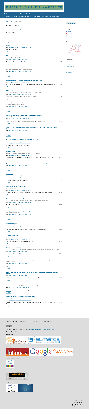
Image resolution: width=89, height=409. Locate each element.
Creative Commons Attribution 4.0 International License (41, 329)
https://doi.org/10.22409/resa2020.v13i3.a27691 (20, 94)
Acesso (83, 1)
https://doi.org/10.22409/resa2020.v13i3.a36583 (20, 214)
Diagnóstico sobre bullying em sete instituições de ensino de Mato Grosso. (24, 80)
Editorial (8, 45)
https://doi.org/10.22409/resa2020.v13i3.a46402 (20, 143)
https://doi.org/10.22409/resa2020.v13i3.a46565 (20, 202)
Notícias (16, 13)
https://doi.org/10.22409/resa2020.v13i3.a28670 (20, 227)
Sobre (21, 13)
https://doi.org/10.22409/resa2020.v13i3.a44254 (20, 239)
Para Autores (68, 64)
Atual (5, 13)
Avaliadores (29, 13)
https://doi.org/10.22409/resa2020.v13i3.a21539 (20, 155)
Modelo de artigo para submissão (43, 13)
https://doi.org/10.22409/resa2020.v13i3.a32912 (20, 118)
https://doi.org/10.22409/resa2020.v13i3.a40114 (20, 130)
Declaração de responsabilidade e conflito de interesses (18, 16)
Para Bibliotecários (70, 66)
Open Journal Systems (71, 72)
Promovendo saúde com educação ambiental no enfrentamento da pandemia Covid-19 (27, 163)
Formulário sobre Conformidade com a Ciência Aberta (46, 16)
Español (69, 33)
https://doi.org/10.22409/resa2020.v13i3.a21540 (20, 106)
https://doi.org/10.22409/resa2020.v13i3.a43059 (20, 165)
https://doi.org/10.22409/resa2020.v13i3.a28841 (20, 190)
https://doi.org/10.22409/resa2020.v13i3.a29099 (20, 287)
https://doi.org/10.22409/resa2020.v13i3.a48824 (20, 47)
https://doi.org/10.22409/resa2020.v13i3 (18, 30)
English (69, 31)
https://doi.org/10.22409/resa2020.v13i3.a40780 (20, 178)
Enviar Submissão (71, 23)
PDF (9, 52)
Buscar (81, 13)
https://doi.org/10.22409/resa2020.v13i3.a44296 (20, 300)
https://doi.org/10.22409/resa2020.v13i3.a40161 (20, 263)
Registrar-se (77, 1)
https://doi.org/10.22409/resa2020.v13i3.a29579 (20, 59)
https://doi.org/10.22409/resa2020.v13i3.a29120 (20, 275)
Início (7, 21)
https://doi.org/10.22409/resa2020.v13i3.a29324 (20, 251)
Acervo (10, 13)
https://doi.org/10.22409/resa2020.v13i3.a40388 (20, 71)
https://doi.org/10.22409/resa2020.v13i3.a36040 (20, 82)
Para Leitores (68, 62)
